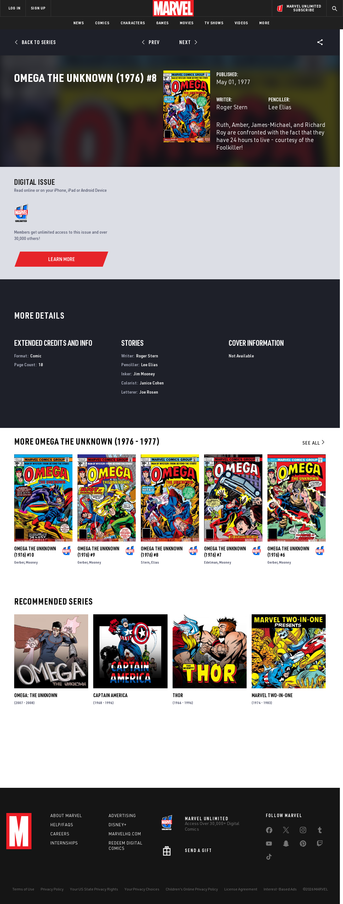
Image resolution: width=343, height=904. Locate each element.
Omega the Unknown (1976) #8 (162, 611)
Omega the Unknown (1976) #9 (98, 611)
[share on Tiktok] (269, 858)
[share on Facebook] (269, 831)
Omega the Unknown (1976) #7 (225, 611)
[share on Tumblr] (320, 831)
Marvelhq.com (125, 833)
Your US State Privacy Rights (94, 889)
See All (314, 502)
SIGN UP (38, 8)
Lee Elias (227, 134)
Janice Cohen (152, 442)
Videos (241, 22)
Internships (64, 842)
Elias (155, 622)
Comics (102, 22)
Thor (178, 755)
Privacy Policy (52, 889)
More (264, 22)
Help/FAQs (61, 824)
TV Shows (214, 22)
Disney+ (118, 824)
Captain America (110, 755)
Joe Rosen (149, 451)
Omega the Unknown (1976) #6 (288, 611)
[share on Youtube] (269, 845)
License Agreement (240, 889)
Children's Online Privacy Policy (192, 889)
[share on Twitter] (286, 831)
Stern (145, 622)
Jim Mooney (144, 433)
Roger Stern (127, 134)
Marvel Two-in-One (272, 755)
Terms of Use (23, 889)
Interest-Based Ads (280, 889)
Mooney (31, 622)
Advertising (122, 815)
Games (162, 22)
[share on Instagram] (303, 831)
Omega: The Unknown (35, 755)
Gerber (19, 622)
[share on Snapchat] (286, 845)
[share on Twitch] (320, 845)
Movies (186, 22)
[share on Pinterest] (303, 845)
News (78, 22)
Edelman (211, 622)
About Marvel (66, 815)
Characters (133, 22)
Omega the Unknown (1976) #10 (35, 611)
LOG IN (14, 8)
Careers (60, 833)
